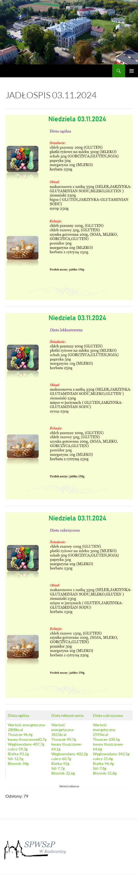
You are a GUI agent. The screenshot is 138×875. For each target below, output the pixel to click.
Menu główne (131, 70)
